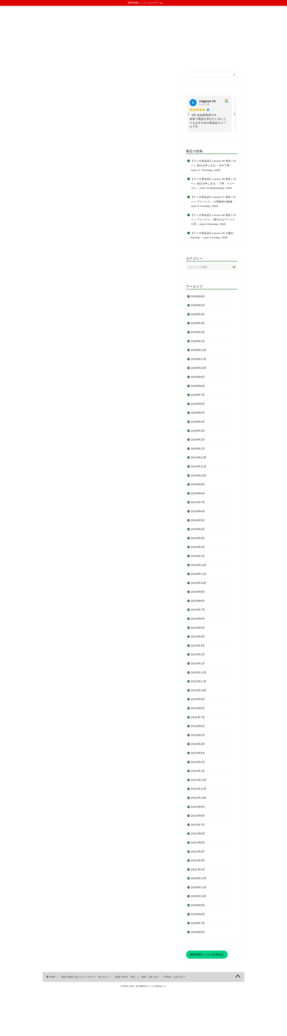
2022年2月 (198, 761)
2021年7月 (198, 824)
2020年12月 (199, 878)
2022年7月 (198, 717)
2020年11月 (199, 887)
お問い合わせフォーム (74, 709)
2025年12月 (199, 349)
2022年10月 (199, 690)
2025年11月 (199, 358)
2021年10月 (199, 797)
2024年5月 (198, 520)
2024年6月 (198, 511)
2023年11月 (199, 573)
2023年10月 (199, 582)
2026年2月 (198, 332)
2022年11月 (199, 681)
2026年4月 (198, 314)
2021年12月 (199, 779)
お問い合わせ (198, 57)
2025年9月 (198, 376)
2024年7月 (198, 502)
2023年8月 (198, 600)
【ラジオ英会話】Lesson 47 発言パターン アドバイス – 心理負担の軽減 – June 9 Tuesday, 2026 (213, 201)
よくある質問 (142, 57)
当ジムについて (89, 57)
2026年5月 (198, 305)
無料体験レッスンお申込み (207, 954)
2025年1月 (198, 448)
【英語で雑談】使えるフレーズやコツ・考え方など (72, 74)
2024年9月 (198, 484)
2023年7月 (198, 609)
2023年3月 (198, 645)
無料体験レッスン (170, 57)
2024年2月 (198, 546)
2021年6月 (198, 833)
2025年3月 (198, 430)
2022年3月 (198, 752)
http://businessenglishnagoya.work (87, 810)
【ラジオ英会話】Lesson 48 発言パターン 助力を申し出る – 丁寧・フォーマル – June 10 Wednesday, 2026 (213, 183)
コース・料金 (116, 57)
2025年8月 (198, 385)
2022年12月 (199, 672)
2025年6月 (198, 403)
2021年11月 (199, 788)
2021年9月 (198, 806)
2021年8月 (198, 815)
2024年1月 (198, 555)
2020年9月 (198, 905)
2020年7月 (198, 923)
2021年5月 (198, 842)
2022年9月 (198, 699)
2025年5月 (198, 412)
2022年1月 (198, 770)
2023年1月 (198, 663)
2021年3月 (198, 860)
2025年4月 (198, 421)
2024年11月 (199, 466)
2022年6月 (198, 726)
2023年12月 (199, 564)
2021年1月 (198, 869)
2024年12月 (199, 457)
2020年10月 (199, 896)
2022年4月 (198, 743)
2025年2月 (198, 439)
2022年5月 (198, 735)
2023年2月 (198, 654)
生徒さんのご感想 (71, 698)
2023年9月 (198, 591)
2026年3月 (198, 323)
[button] (234, 114)
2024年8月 (198, 493)
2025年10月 (199, 367)
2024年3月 (198, 538)
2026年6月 (198, 296)
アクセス (65, 703)
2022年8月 (198, 708)
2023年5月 (198, 627)
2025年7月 (198, 394)
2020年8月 (198, 914)
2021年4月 (198, 851)
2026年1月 (198, 341)
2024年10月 (199, 475)
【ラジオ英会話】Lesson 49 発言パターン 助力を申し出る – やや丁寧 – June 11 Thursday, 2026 (213, 165)
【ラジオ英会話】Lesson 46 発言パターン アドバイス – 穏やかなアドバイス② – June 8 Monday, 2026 (213, 219)
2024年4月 (198, 529)
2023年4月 (198, 636)
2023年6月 (198, 618)
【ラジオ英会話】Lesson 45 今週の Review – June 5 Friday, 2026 (212, 235)
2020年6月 (198, 932)
